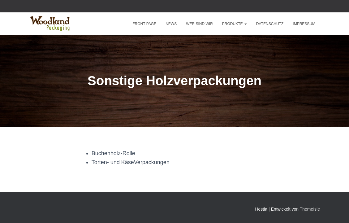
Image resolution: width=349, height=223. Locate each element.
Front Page (144, 24)
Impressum (304, 24)
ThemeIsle (310, 209)
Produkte (234, 24)
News (171, 24)
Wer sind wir (199, 24)
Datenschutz (269, 24)
